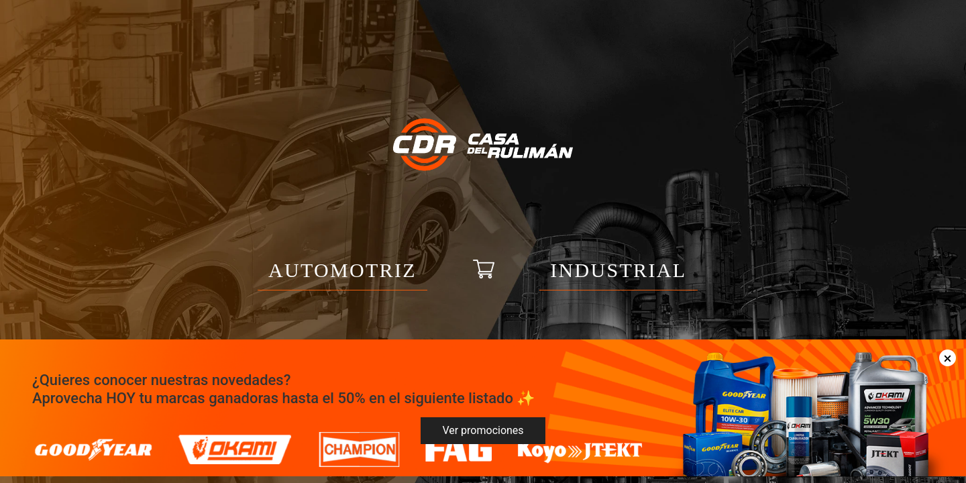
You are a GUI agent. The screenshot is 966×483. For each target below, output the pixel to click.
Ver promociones (482, 430)
